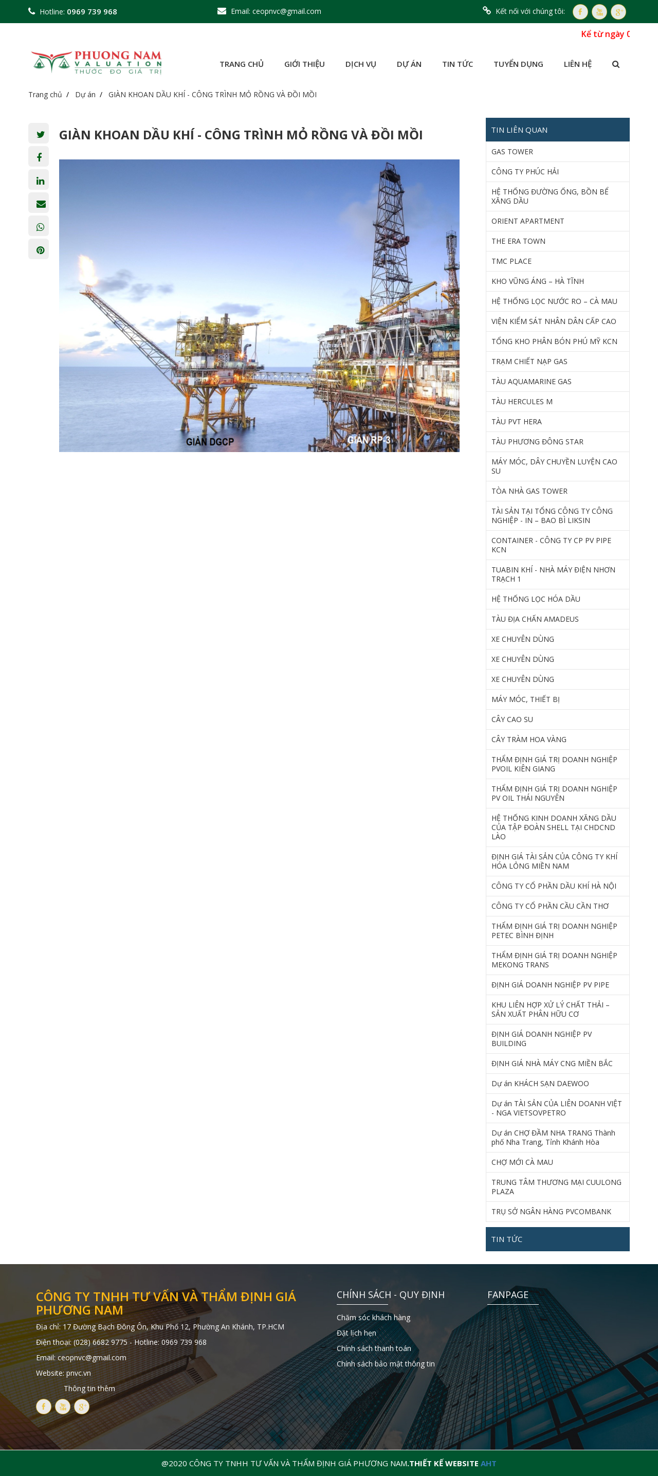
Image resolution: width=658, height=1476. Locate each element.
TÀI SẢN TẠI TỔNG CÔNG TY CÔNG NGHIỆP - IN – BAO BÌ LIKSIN (552, 516)
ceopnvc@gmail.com (286, 11)
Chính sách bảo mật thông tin (386, 1364)
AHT (489, 1463)
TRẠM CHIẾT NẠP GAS (529, 361)
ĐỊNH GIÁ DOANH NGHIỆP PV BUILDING (541, 1039)
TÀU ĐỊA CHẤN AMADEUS (535, 619)
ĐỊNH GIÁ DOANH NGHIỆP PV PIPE (550, 984)
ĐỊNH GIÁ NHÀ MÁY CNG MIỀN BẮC (552, 1063)
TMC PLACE (511, 261)
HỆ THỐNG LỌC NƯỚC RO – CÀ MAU (554, 301)
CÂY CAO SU (512, 719)
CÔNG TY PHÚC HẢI (525, 171)
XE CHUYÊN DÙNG (522, 639)
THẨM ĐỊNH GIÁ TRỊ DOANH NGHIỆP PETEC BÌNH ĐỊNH (554, 931)
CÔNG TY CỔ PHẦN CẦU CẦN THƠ (550, 906)
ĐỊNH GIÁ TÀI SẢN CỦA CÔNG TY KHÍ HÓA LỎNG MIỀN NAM (554, 861)
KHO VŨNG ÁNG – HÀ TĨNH (537, 281)
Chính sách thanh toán (374, 1348)
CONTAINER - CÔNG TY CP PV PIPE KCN (551, 545)
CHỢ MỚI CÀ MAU (522, 1162)
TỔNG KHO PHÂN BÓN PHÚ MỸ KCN (554, 341)
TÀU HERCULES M (522, 401)
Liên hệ (578, 64)
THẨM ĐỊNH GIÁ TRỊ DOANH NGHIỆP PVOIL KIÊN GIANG (554, 764)
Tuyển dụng (518, 64)
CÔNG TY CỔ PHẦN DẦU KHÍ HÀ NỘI (553, 886)
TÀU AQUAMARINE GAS (531, 381)
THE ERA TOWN (518, 241)
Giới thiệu (304, 64)
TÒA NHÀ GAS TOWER (529, 491)
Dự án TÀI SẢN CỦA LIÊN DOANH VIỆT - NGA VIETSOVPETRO (556, 1108)
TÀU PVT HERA (516, 421)
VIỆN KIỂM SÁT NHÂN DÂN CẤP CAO (553, 321)
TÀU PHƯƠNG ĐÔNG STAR (537, 441)
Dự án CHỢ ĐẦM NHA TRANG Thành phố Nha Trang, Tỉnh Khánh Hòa (553, 1137)
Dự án (409, 64)
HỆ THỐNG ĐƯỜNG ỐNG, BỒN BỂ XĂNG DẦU (550, 196)
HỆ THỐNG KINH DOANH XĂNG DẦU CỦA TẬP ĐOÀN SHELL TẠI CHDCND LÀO (553, 827)
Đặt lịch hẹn (356, 1333)
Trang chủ (242, 64)
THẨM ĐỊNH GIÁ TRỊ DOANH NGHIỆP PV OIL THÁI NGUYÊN (554, 793)
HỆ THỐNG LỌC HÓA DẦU (535, 599)
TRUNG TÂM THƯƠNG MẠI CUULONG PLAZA (556, 1187)
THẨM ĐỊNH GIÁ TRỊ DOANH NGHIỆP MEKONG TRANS (554, 960)
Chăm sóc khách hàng (373, 1317)
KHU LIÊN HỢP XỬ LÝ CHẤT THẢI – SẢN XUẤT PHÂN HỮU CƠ (550, 1009)
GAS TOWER (512, 151)
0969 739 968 (92, 11)
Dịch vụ (360, 64)
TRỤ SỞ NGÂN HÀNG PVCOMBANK (551, 1211)
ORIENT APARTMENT (527, 221)
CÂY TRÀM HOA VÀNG (528, 739)
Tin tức (457, 64)
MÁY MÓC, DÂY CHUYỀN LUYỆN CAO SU (554, 466)
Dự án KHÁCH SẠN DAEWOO (540, 1083)
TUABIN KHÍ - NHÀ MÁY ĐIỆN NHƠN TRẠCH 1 (553, 574)
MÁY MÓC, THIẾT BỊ (525, 699)
